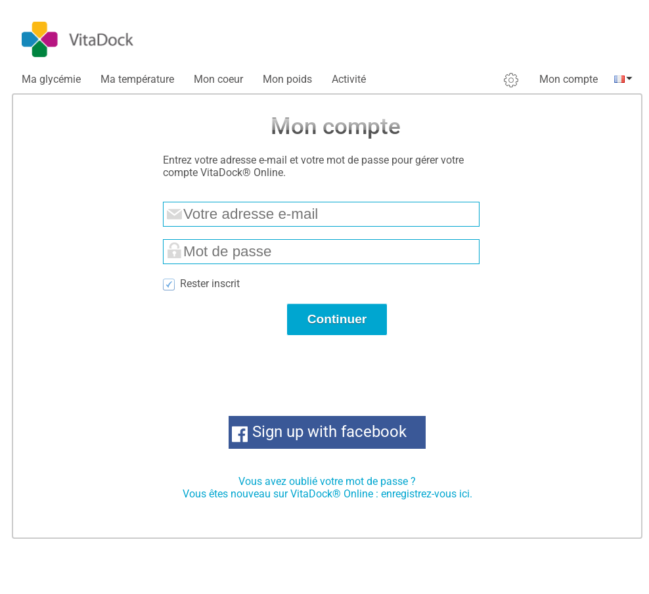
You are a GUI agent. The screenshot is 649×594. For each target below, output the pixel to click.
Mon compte (568, 79)
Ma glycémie (51, 79)
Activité (349, 79)
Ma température (137, 79)
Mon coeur (218, 79)
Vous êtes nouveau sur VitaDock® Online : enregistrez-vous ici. (327, 494)
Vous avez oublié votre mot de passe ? (327, 481)
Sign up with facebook (329, 432)
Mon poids (287, 79)
